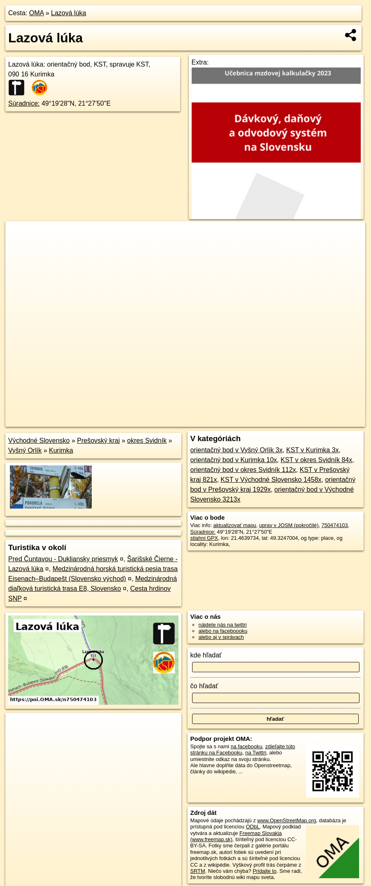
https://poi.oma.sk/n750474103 (329, 420)
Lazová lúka (68, 12)
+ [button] (19, 235)
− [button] (19, 248)
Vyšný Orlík (25, 450)
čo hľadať (204, 685)
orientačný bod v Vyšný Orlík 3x (236, 449)
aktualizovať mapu (234, 525)
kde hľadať (206, 655)
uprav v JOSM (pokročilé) (288, 525)
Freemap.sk (269, 420)
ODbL (253, 827)
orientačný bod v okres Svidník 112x (243, 469)
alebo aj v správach (221, 637)
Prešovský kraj (98, 440)
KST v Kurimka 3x (312, 449)
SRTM (197, 871)
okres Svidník (147, 440)
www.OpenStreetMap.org (286, 820)
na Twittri (255, 753)
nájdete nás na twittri (223, 625)
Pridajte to (265, 871)
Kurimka (61, 450)
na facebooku (246, 746)
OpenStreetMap (226, 420)
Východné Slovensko (39, 440)
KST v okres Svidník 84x (316, 459)
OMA (36, 12)
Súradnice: (24, 103)
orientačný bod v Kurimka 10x (233, 459)
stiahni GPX (204, 538)
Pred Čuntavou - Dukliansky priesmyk (63, 558)
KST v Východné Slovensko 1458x (270, 479)
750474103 (335, 525)
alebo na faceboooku (223, 631)
